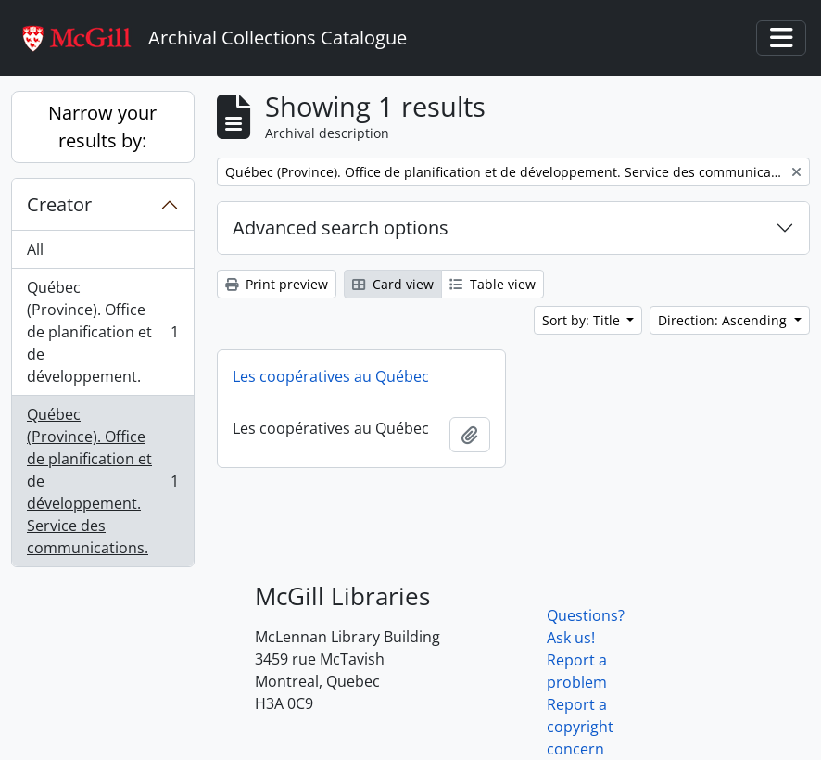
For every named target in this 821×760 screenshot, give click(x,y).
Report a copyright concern (580, 726)
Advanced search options (340, 227)
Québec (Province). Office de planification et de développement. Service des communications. (102, 481)
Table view (492, 284)
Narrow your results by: (102, 126)
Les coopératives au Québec (331, 376)
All (35, 249)
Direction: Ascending (724, 320)
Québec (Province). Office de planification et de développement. (102, 331)
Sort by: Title (583, 320)
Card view (393, 284)
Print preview (276, 284)
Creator (59, 204)
